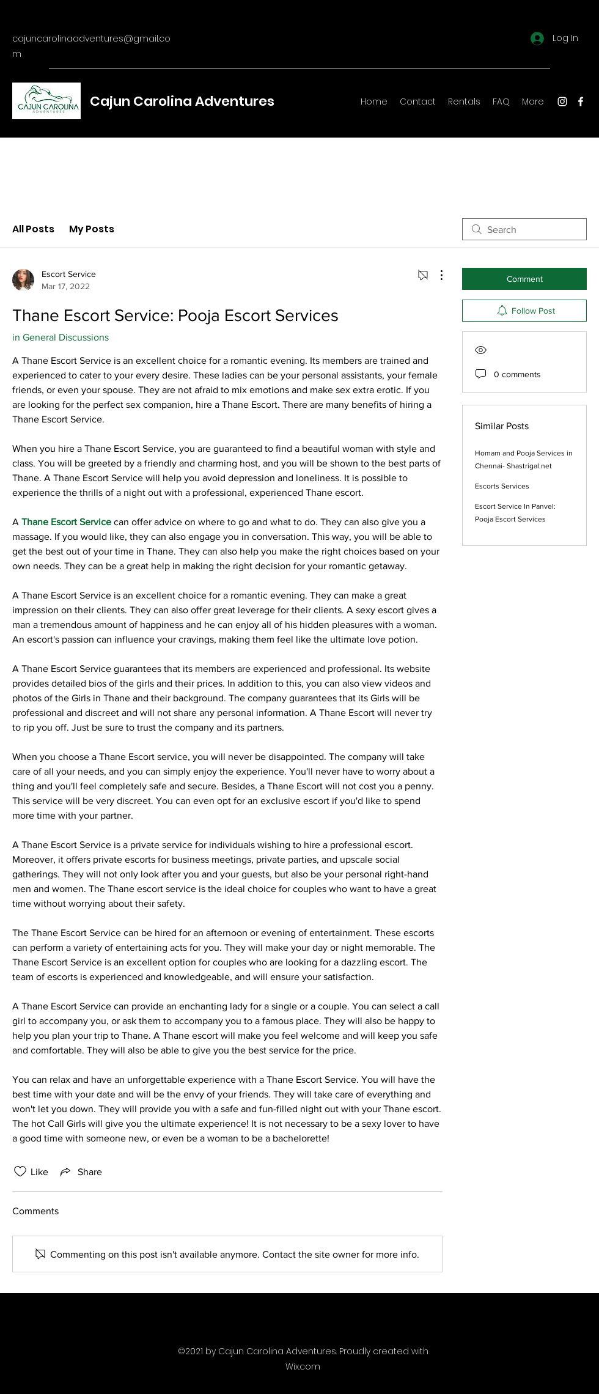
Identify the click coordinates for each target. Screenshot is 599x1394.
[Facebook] (581, 101)
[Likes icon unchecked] (20, 1171)
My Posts (91, 229)
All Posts (33, 229)
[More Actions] (435, 275)
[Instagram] (562, 101)
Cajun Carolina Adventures (182, 101)
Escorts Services (502, 486)
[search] (524, 229)
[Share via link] (80, 1171)
